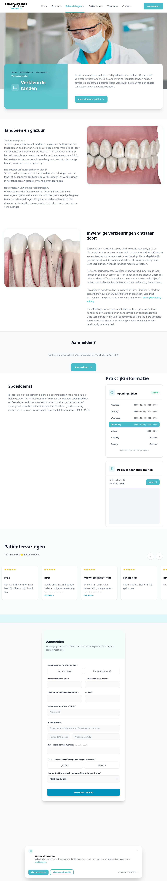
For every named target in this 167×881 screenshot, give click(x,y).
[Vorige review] (150, 556)
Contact (126, 6)
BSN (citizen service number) (67, 745)
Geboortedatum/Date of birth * (62, 706)
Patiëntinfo (96, 6)
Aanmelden (153, 6)
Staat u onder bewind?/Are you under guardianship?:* (72, 759)
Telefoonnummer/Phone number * (63, 692)
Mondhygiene (41, 72)
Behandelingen (74, 6)
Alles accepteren (38, 872)
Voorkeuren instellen (128, 872)
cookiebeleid (40, 862)
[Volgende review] (159, 556)
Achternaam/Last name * (96, 678)
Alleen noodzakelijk (62, 872)
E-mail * (88, 692)
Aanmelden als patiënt (91, 99)
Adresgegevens (55, 722)
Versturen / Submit (83, 792)
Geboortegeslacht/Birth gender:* (63, 665)
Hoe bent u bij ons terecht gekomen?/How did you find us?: (74, 773)
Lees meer (49, 596)
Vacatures (112, 6)
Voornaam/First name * (58, 678)
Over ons (56, 6)
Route (153, 482)
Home (44, 6)
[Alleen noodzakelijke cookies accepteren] (137, 850)
